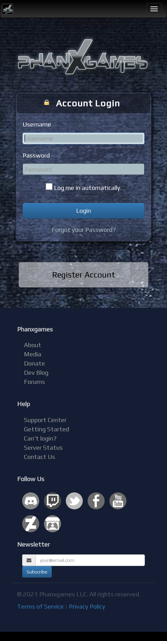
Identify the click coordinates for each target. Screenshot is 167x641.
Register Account (83, 274)
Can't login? (40, 438)
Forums (34, 381)
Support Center (45, 419)
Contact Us (39, 456)
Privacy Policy (87, 606)
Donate (34, 363)
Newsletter (33, 544)
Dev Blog (36, 372)
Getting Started (46, 429)
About (32, 344)
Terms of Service (40, 606)
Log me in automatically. (88, 187)
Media (32, 354)
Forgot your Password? (83, 229)
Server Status (43, 447)
